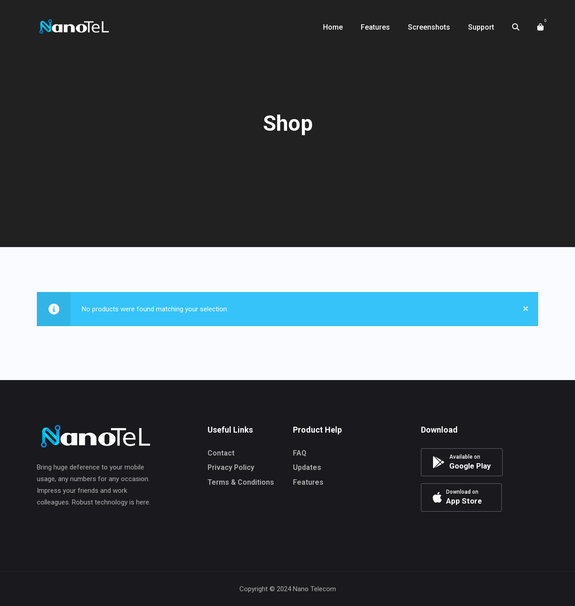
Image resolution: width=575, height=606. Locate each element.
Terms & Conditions (241, 482)
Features (308, 482)
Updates (307, 467)
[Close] (525, 309)
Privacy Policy (231, 467)
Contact (221, 453)
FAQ (299, 453)
